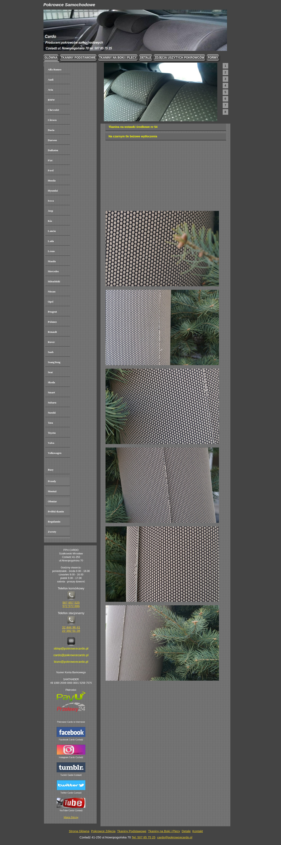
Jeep (50, 210)
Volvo (51, 442)
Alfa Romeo (54, 69)
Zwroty (52, 531)
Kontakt (197, 831)
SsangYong (54, 362)
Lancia (52, 231)
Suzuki (52, 412)
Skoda (51, 382)
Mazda (52, 261)
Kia (50, 220)
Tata (50, 422)
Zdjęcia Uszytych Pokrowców (179, 57)
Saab (50, 352)
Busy (50, 469)
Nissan (51, 291)
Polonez (52, 321)
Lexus (51, 251)
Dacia (51, 130)
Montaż (52, 491)
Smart (51, 392)
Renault (52, 331)
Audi (50, 79)
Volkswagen (54, 453)
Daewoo (52, 140)
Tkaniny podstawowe (78, 57)
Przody (52, 481)
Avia (50, 89)
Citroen (52, 120)
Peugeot (52, 311)
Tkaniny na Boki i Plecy (164, 831)
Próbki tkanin (56, 511)
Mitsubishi (54, 281)
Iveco (51, 200)
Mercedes (53, 271)
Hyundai (53, 190)
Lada (51, 241)
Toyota (52, 432)
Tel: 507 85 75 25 (143, 837)
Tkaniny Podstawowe (131, 831)
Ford (50, 170)
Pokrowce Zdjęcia (103, 831)
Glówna (51, 57)
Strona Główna (79, 831)
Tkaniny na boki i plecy (118, 57)
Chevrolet (53, 109)
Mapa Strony (71, 817)
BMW (51, 99)
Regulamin (54, 521)
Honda (52, 180)
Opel (50, 301)
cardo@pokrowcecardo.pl (174, 837)
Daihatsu (53, 150)
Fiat (50, 160)
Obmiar (52, 501)
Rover (51, 342)
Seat (50, 372)
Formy (213, 57)
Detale (145, 57)
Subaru (52, 402)
